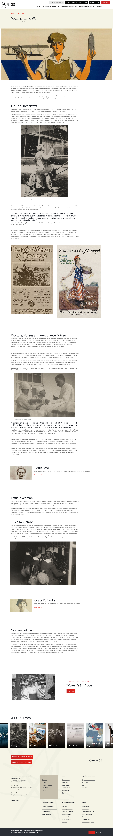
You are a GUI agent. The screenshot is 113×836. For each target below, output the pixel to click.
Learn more (37, 475)
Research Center (46, 811)
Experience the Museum (49, 6)
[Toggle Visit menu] (39, 6)
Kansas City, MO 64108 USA (18, 780)
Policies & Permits (47, 785)
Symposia (64, 822)
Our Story (84, 788)
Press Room (45, 788)
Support (99, 6)
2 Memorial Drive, (15, 778)
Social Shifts (14, 13)
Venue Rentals (66, 785)
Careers (44, 782)
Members (74, 2)
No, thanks (98, 832)
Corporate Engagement (88, 822)
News (80, 2)
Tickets (68, 2)
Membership (85, 809)
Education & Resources (85, 6)
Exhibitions (85, 782)
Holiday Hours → (15, 800)
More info (36, 832)
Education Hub (66, 806)
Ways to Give (85, 806)
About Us (44, 780)
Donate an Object (86, 819)
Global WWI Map (66, 819)
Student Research (66, 814)
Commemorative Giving (88, 811)
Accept (92, 832)
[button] (109, 6)
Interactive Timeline (67, 817)
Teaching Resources (67, 811)
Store (85, 2)
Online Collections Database (49, 809)
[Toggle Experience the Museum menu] (58, 6)
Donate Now (105, 2)
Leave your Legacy (87, 814)
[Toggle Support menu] (103, 6)
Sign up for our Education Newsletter (22, 756)
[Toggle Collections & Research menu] (76, 6)
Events (83, 785)
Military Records (46, 814)
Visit (37, 6)
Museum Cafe (65, 790)
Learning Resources (67, 809)
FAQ (63, 793)
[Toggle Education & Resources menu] (93, 6)
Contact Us (45, 790)
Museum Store (66, 788)
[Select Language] (94, 2)
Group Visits (65, 782)
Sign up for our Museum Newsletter (21, 762)
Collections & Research (67, 6)
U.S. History (21, 13)
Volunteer (84, 817)
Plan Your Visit (66, 780)
